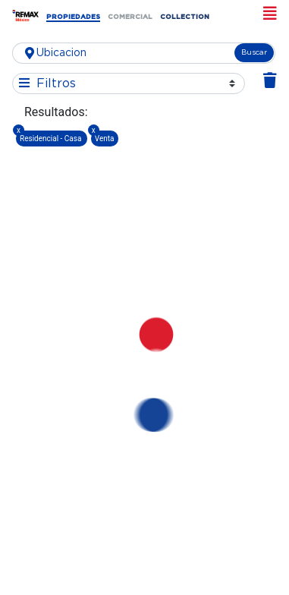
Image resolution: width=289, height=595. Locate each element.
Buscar (254, 52)
